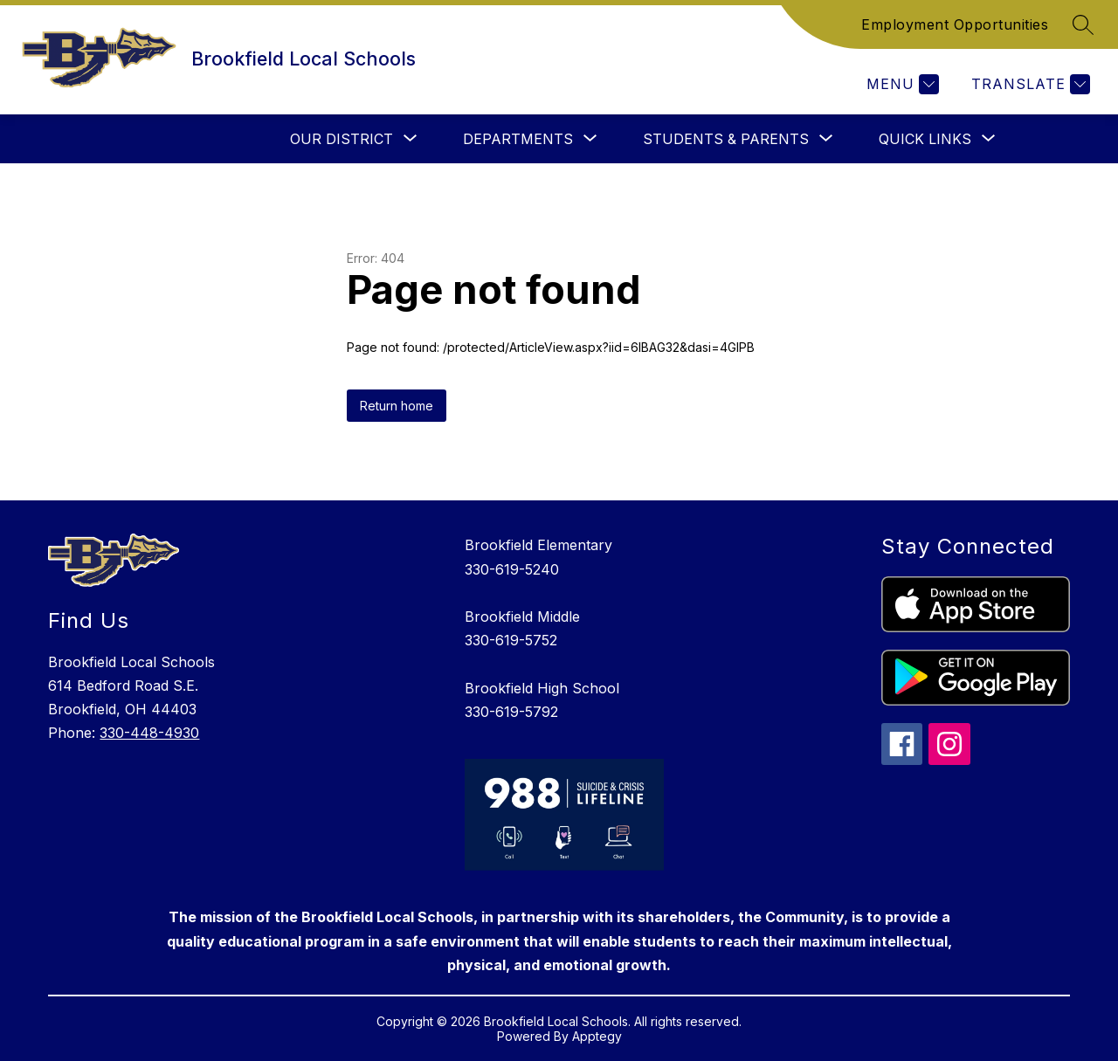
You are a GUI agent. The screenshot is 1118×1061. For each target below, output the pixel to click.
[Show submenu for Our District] (341, 138)
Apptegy (597, 1036)
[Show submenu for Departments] (518, 138)
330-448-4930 (149, 732)
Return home (396, 405)
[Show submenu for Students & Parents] (726, 138)
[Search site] (1083, 24)
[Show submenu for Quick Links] (925, 138)
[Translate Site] (1028, 84)
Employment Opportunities (954, 24)
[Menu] (900, 84)
